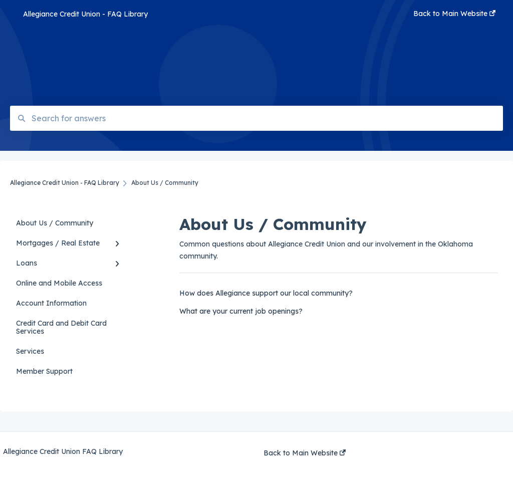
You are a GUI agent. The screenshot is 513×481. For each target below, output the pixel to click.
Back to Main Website (305, 453)
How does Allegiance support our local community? (266, 293)
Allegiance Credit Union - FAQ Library (85, 14)
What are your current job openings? (241, 311)
